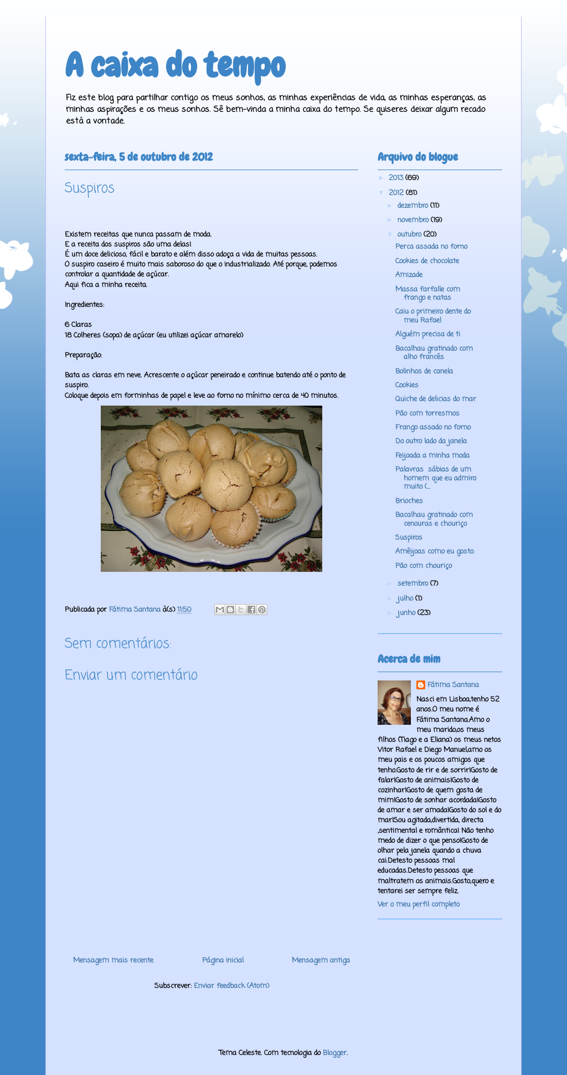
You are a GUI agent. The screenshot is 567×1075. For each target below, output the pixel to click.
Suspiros (408, 538)
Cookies (407, 385)
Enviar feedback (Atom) (231, 986)
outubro (411, 234)
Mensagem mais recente (113, 960)
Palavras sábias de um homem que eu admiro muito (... (435, 478)
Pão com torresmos (427, 413)
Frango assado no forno (433, 427)
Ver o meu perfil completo (419, 904)
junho (407, 613)
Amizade (408, 275)
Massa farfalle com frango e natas (427, 294)
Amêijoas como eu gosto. (435, 551)
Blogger (335, 1053)
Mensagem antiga (321, 960)
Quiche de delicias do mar (435, 399)
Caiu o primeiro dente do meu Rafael (433, 316)
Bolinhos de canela (424, 371)
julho (406, 598)
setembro (414, 584)
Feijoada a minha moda (432, 456)
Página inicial (223, 960)
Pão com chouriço (423, 566)
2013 (397, 178)
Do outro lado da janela (431, 441)
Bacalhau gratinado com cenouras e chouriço (434, 519)
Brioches (409, 501)
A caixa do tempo (175, 65)
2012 (397, 193)
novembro (414, 220)
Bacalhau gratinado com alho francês (434, 353)
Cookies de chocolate (427, 261)
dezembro (414, 206)
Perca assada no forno (431, 247)
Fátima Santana (453, 685)
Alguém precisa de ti (427, 334)
